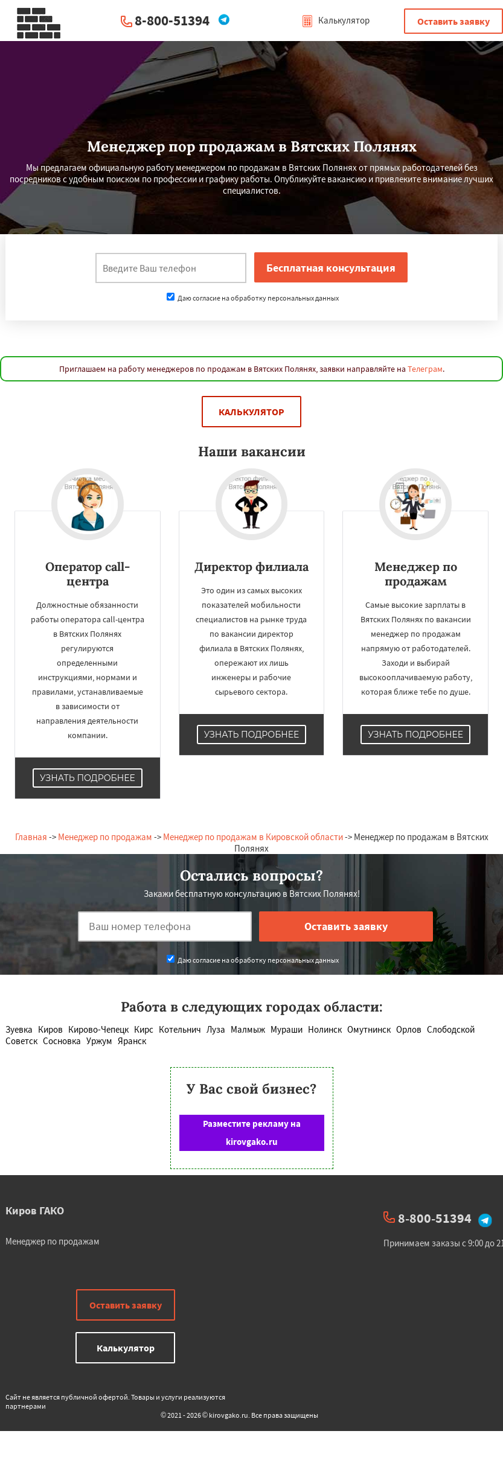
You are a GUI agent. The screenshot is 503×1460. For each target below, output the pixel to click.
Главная (31, 837)
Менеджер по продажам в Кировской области (253, 837)
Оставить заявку (453, 21)
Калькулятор (335, 20)
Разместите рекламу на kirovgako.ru (252, 1132)
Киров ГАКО (34, 1210)
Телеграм (425, 368)
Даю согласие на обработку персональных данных (253, 297)
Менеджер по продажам (105, 837)
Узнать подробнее (87, 778)
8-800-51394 (172, 20)
